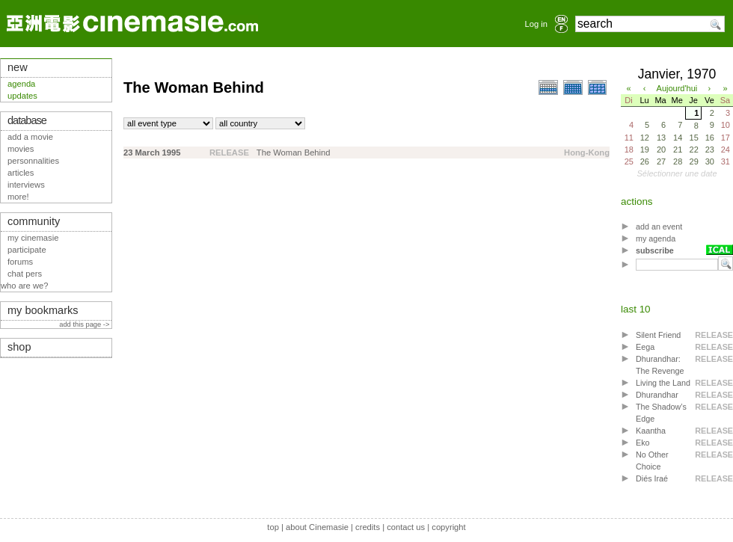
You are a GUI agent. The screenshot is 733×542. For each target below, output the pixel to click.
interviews (26, 184)
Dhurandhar (657, 394)
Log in (536, 23)
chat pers (24, 273)
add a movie (30, 136)
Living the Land (663, 382)
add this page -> (85, 324)
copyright (448, 527)
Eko (643, 442)
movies (20, 148)
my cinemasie (32, 237)
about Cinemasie (317, 527)
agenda (21, 83)
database (26, 120)
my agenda (655, 238)
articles (20, 172)
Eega (645, 346)
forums (20, 261)
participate (26, 249)
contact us (406, 527)
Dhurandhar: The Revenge (660, 364)
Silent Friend (658, 334)
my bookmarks (43, 310)
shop (19, 347)
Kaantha (651, 430)
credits (367, 527)
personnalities (33, 160)
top (273, 527)
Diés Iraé (652, 478)
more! (18, 196)
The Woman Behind (294, 152)
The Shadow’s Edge (661, 412)
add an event (659, 226)
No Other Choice (652, 460)
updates (22, 95)
